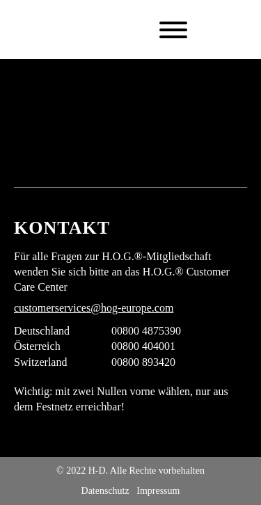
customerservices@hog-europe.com (93, 308)
